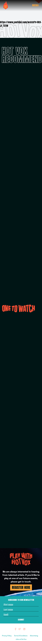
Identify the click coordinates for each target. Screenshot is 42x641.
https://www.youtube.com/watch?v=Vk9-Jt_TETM (20, 24)
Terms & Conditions (21, 635)
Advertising (34, 635)
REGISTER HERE (21, 587)
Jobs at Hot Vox (21, 639)
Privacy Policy (7, 635)
